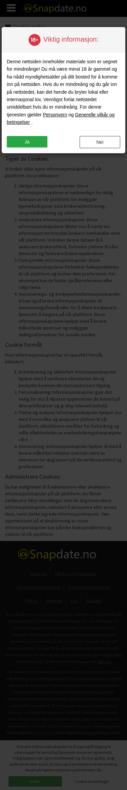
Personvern (55, 114)
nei (99, 142)
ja (27, 141)
